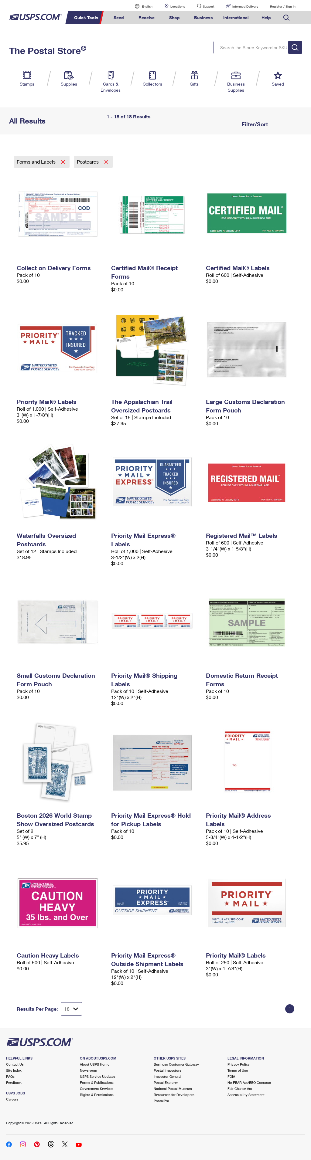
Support (208, 6)
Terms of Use (237, 1070)
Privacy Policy (238, 1064)
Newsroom (88, 1070)
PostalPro (161, 1101)
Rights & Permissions (97, 1095)
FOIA (231, 1076)
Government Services (96, 1088)
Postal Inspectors (167, 1070)
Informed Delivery (245, 6)
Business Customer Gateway (176, 1064)
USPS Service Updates (97, 1076)
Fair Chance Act (239, 1088)
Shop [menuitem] (174, 17)
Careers (12, 1099)
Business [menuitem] (203, 17)
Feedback (14, 1082)
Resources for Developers (174, 1095)
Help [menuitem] (266, 17)
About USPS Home (94, 1064)
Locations (177, 6)
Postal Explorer (166, 1082)
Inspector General (167, 1076)
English (140, 6)
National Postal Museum (173, 1088)
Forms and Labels (37, 162)
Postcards (88, 162)
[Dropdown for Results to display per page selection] (71, 1009)
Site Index (14, 1070)
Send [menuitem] (119, 17)
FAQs (10, 1076)
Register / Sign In (283, 6)
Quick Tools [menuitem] (86, 17)
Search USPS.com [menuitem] (286, 17)
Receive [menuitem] (146, 17)
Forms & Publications (97, 1082)
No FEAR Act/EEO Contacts (249, 1082)
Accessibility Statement (246, 1095)
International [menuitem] (236, 17)
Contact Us (15, 1064)
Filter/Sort (254, 124)
